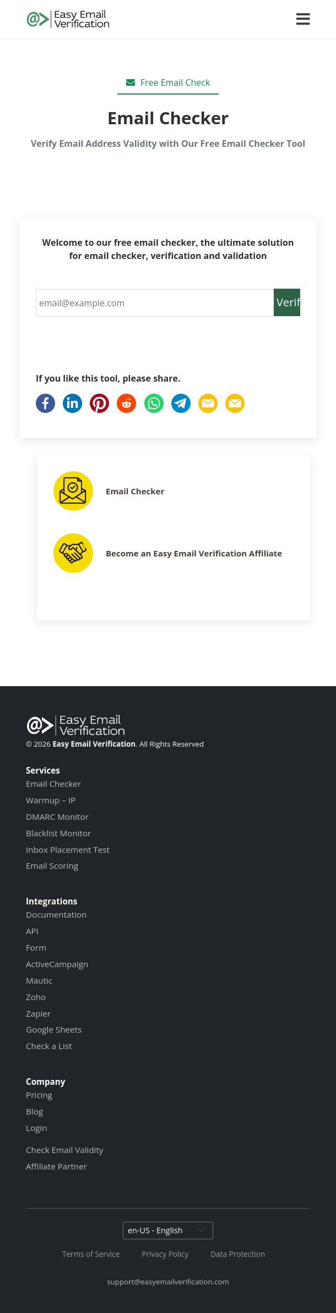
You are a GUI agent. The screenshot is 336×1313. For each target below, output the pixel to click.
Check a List (49, 1045)
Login (36, 1127)
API (32, 930)
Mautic (39, 980)
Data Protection (237, 1254)
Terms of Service (91, 1254)
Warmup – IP (50, 800)
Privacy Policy (165, 1254)
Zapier (38, 1013)
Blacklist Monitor (58, 832)
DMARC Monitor (57, 816)
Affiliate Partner (56, 1166)
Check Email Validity (64, 1149)
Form (36, 947)
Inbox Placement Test (68, 849)
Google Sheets (54, 1029)
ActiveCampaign (57, 963)
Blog (34, 1111)
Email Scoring (52, 865)
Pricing (39, 1094)
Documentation (56, 914)
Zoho (36, 996)
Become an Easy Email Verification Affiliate (194, 553)
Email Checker (135, 491)
